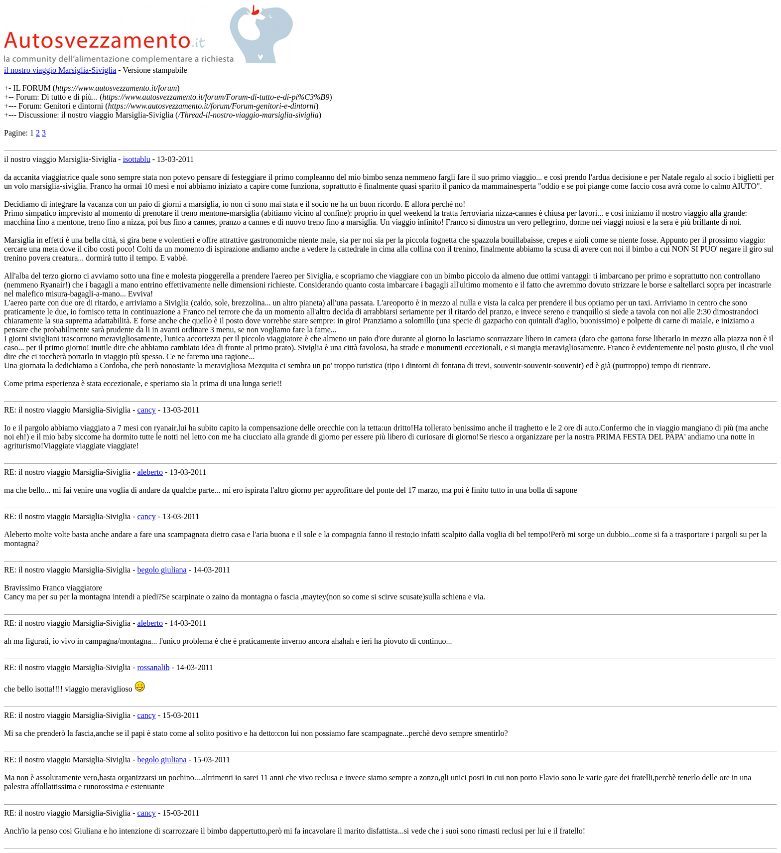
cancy (146, 410)
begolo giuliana (162, 570)
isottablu (136, 159)
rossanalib (153, 667)
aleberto (150, 472)
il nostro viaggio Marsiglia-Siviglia (60, 70)
